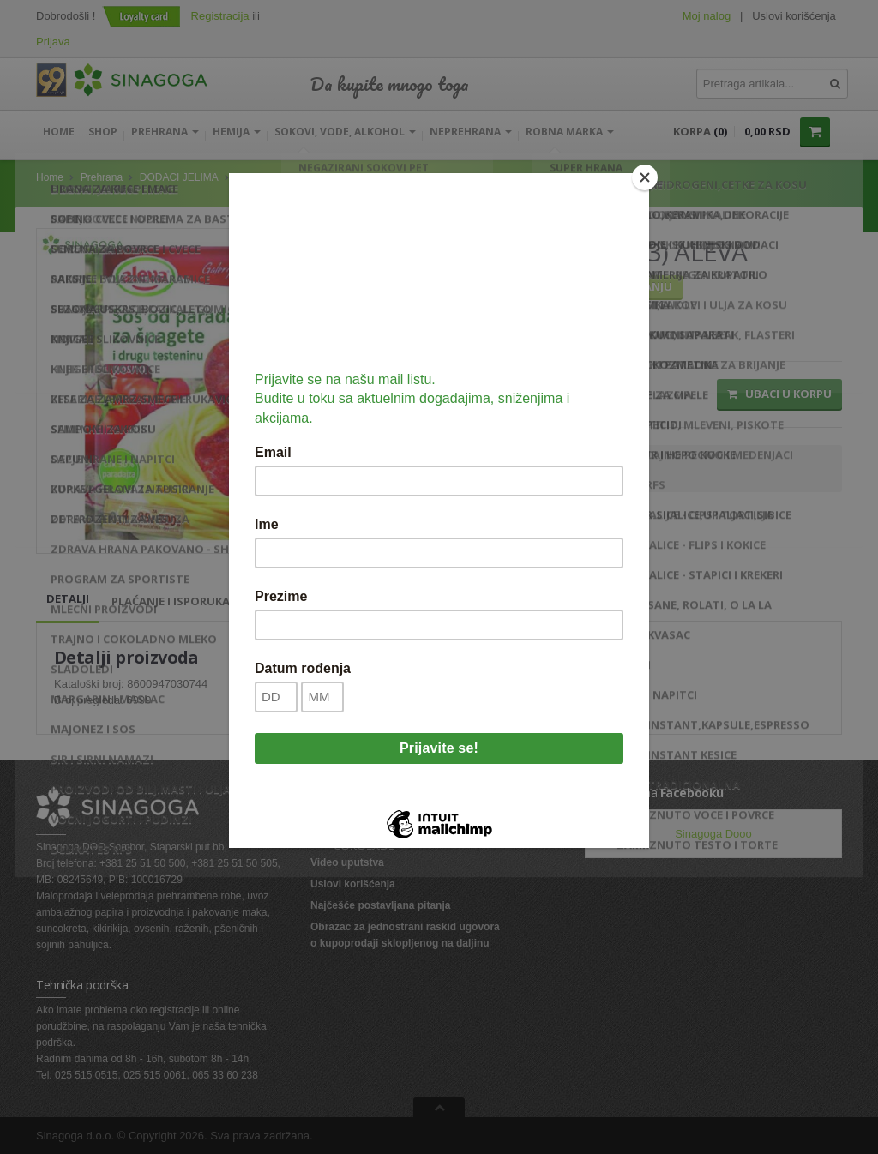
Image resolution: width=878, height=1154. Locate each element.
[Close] (645, 177)
